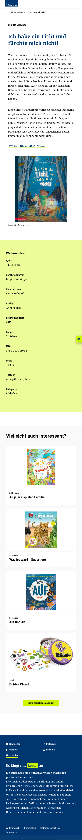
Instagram (49, 744)
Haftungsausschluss (50, 828)
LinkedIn (49, 749)
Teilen (13, 146)
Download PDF (27, 146)
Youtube (12, 755)
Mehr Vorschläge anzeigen (41, 703)
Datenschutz (30, 828)
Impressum (11, 832)
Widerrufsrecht (13, 828)
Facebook (12, 749)
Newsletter (13, 744)
